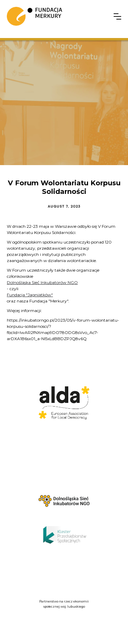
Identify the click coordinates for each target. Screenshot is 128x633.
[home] (34, 16)
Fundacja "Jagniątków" (30, 294)
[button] (117, 16)
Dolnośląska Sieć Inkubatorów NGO (42, 282)
